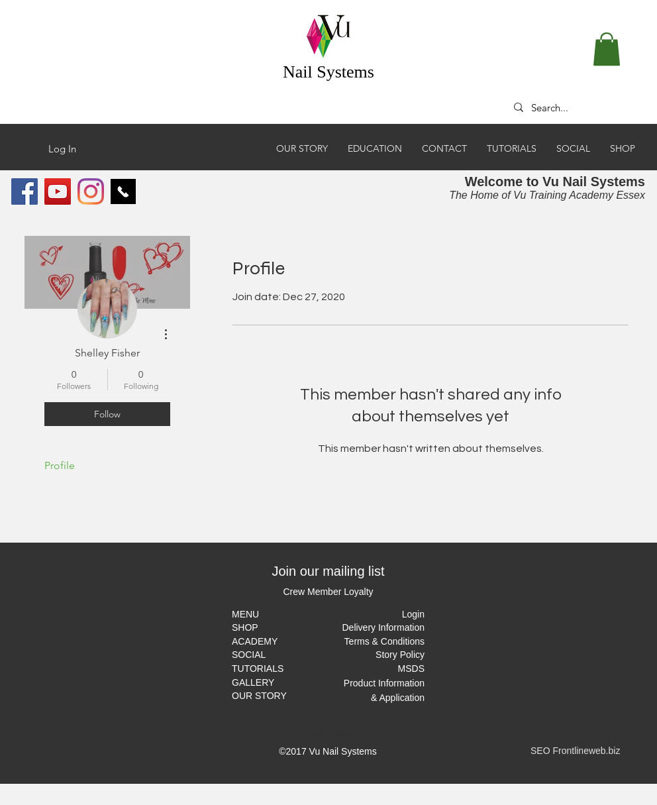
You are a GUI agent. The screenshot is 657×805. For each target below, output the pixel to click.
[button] (607, 49)
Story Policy (400, 654)
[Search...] (572, 107)
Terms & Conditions (384, 641)
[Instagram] (90, 191)
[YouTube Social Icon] (57, 191)
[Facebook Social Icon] (24, 191)
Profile (59, 465)
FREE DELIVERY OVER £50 (568, 76)
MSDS (411, 668)
